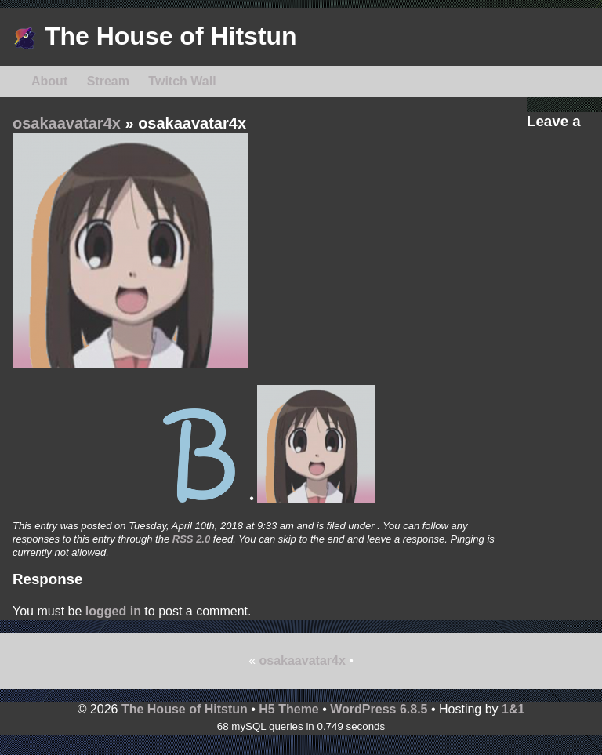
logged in (113, 611)
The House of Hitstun (155, 36)
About (49, 81)
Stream (108, 81)
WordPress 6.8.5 (378, 709)
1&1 (513, 709)
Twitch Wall (182, 81)
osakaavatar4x (67, 123)
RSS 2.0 (191, 539)
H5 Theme (288, 709)
